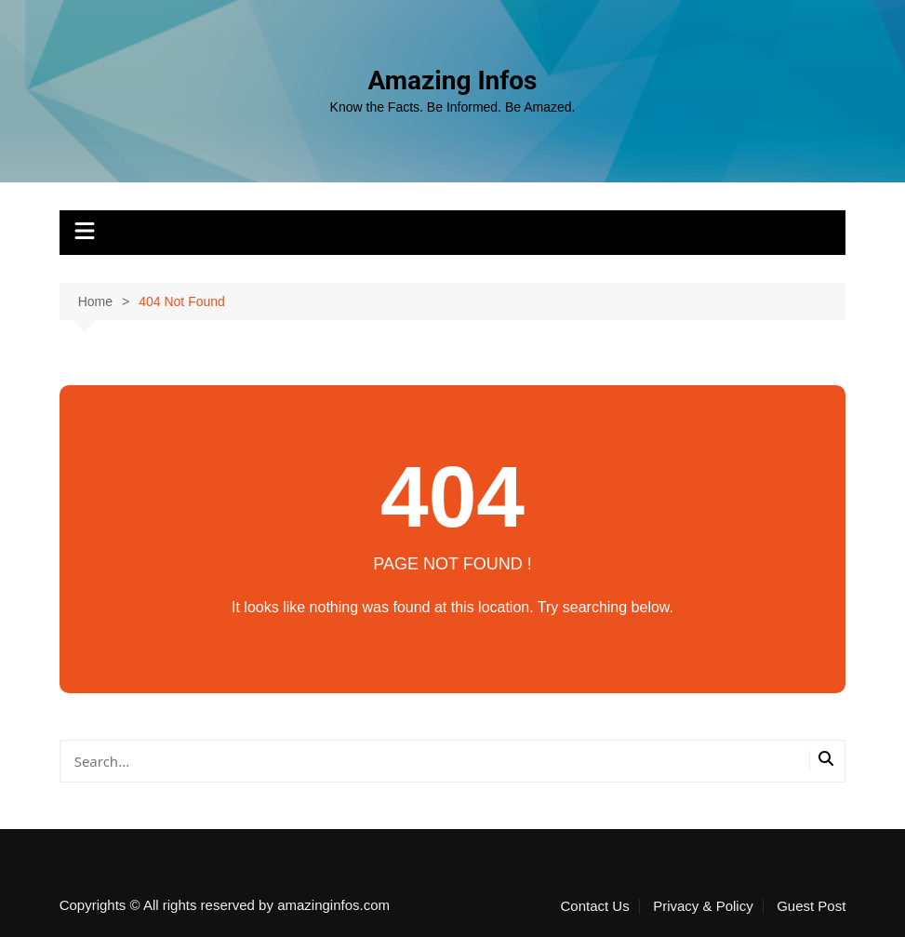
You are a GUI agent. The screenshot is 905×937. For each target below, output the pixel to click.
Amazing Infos (452, 80)
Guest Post (811, 906)
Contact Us (595, 906)
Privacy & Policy (703, 906)
